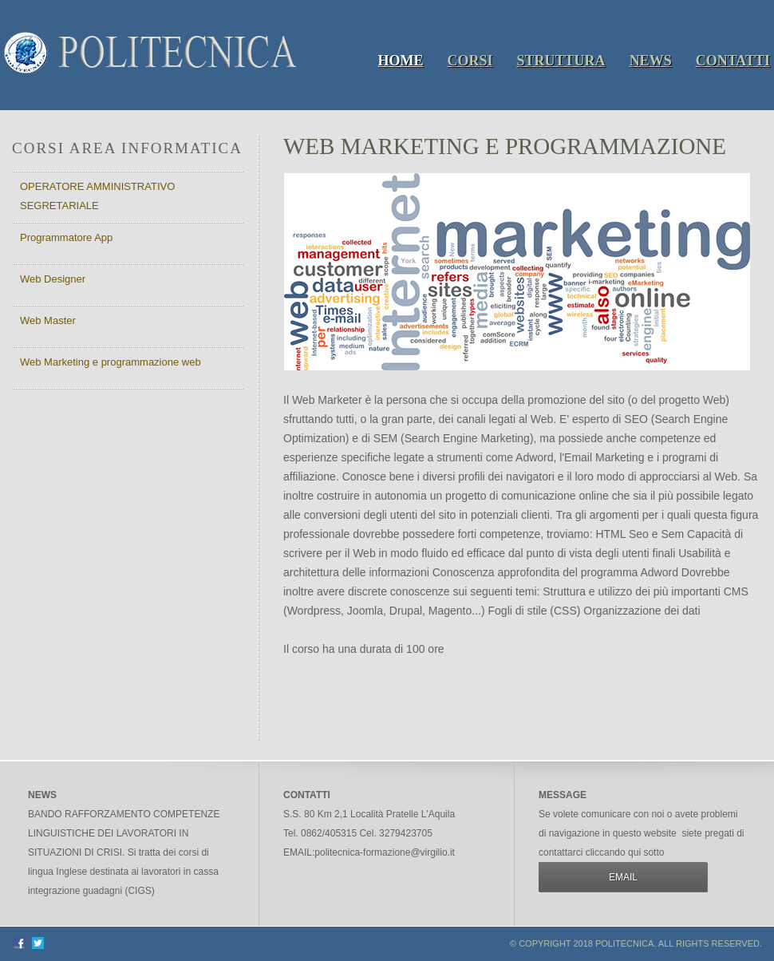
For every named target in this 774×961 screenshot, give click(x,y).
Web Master (48, 320)
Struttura (561, 61)
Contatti (733, 61)
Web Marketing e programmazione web (110, 362)
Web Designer (52, 279)
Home (401, 61)
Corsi (470, 61)
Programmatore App (66, 237)
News (651, 61)
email (623, 877)
